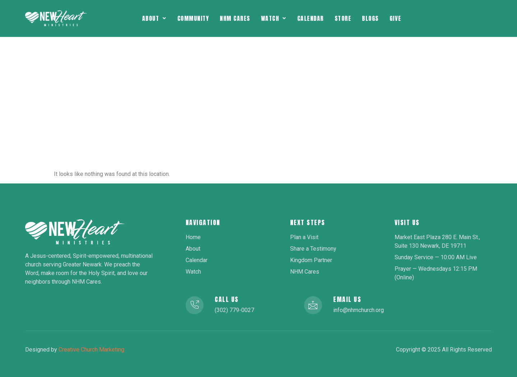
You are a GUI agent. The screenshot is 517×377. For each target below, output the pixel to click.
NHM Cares (235, 18)
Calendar (310, 18)
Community (193, 18)
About (154, 18)
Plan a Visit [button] (453, 18)
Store (343, 18)
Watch (274, 18)
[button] (154, 18)
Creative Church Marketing (91, 349)
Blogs (370, 18)
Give (395, 18)
